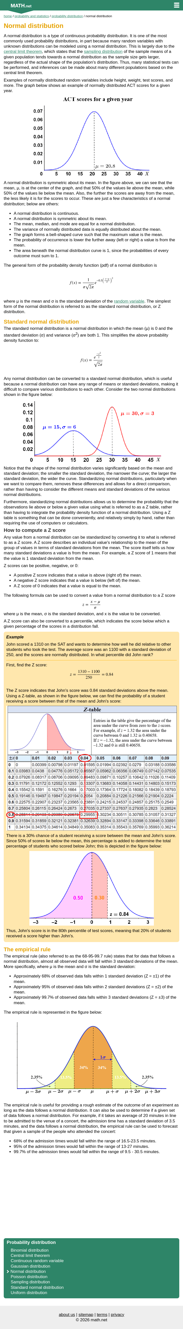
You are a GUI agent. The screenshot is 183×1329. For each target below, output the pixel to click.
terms (102, 1314)
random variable (129, 301)
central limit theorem (23, 51)
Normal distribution (28, 1271)
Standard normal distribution (37, 1287)
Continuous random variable (37, 1260)
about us (67, 1314)
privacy (117, 1314)
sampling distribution (103, 51)
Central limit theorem (30, 1255)
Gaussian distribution (30, 1266)
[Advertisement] (91, 1199)
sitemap (85, 1314)
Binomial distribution (30, 1250)
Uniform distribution (29, 1292)
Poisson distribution (29, 1276)
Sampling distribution (30, 1282)
